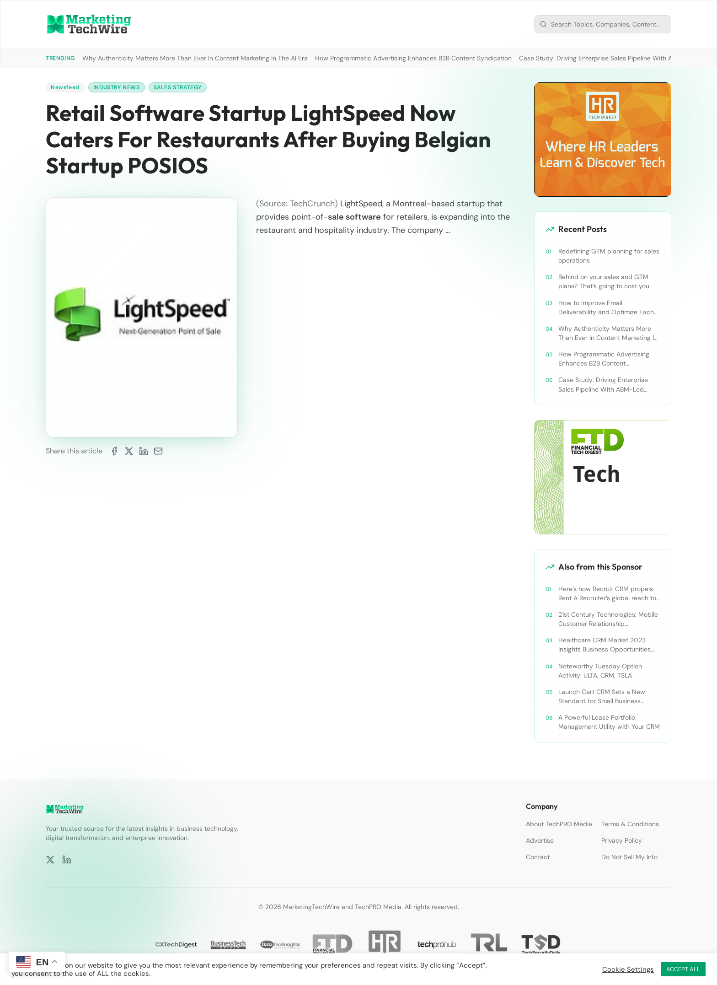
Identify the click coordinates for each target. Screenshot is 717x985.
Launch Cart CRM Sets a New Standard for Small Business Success (601, 696)
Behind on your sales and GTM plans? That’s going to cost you (603, 281)
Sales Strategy (178, 87)
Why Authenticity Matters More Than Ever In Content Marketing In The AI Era (195, 58)
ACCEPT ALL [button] (683, 969)
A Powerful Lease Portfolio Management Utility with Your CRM (609, 722)
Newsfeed (65, 87)
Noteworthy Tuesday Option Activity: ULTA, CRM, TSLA (600, 670)
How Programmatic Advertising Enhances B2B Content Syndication (413, 58)
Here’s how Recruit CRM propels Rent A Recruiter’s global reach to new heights (607, 594)
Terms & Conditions (630, 824)
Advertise (540, 840)
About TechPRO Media (559, 824)
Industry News (116, 87)
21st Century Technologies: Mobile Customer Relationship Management (608, 619)
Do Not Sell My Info (629, 857)
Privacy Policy (621, 840)
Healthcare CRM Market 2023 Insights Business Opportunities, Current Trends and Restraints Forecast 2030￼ (605, 645)
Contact (538, 857)
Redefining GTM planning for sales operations (608, 255)
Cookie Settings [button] (628, 969)
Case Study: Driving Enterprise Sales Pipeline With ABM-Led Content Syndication (603, 384)
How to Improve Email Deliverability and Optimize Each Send (606, 308)
